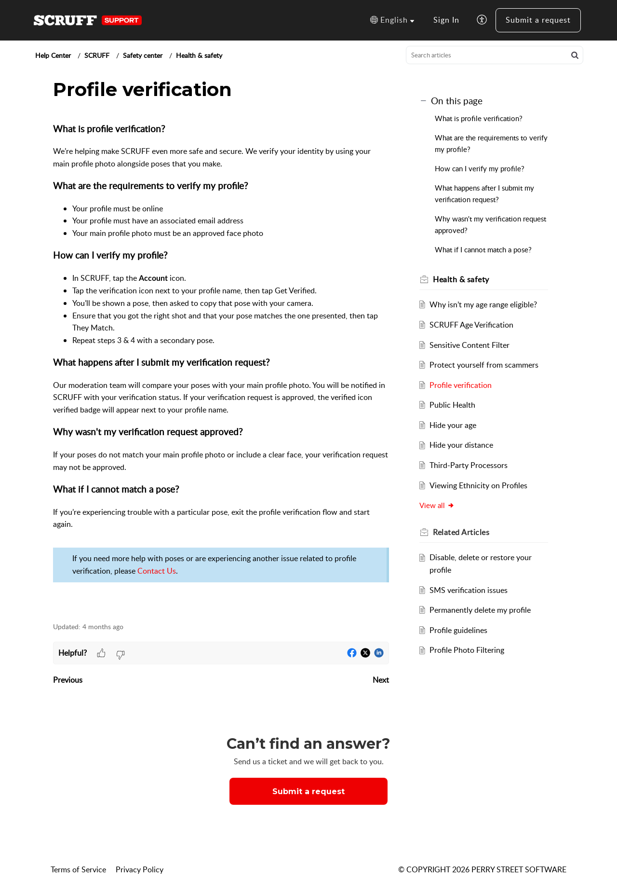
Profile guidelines (458, 630)
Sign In (446, 19)
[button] (392, 20)
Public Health (452, 404)
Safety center (142, 55)
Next (381, 680)
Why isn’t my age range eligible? (483, 304)
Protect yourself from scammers (483, 364)
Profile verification (460, 385)
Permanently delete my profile (480, 610)
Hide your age (452, 425)
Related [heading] (461, 532)
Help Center (53, 55)
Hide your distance (461, 445)
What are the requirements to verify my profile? (491, 143)
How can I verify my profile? (479, 168)
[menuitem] (446, 20)
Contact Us (156, 570)
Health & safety (199, 55)
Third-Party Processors (468, 465)
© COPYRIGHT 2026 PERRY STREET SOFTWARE (482, 869)
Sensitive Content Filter (469, 345)
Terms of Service (78, 869)
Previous (67, 680)
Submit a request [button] (308, 791)
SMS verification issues (468, 590)
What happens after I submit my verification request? (484, 193)
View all (437, 505)
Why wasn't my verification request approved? (490, 224)
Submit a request (538, 19)
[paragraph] (221, 367)
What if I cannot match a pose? (483, 249)
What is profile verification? (479, 118)
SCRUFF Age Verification (471, 324)
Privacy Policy (139, 869)
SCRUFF (96, 55)
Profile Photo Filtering (466, 650)
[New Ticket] (308, 791)
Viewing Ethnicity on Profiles (478, 485)
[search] (494, 55)
